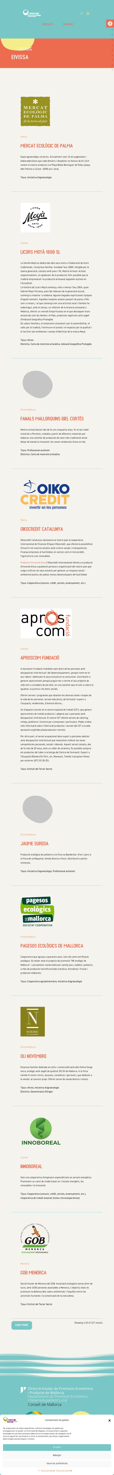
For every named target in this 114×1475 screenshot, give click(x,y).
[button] (109, 1420)
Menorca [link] (24, 1264)
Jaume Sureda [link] (34, 844)
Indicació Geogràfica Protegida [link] (76, 344)
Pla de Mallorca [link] (28, 410)
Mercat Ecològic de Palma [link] (46, 146)
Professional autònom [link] (38, 450)
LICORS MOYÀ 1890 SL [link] (40, 252)
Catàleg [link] (68, 24)
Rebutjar (57, 1455)
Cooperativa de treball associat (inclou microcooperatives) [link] (50, 1198)
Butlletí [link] (48, 24)
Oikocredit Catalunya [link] (41, 529)
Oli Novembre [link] (33, 1057)
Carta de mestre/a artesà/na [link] (45, 344)
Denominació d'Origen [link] (42, 1092)
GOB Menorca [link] (33, 1273)
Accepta (57, 1447)
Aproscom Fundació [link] (39, 658)
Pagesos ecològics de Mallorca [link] (51, 946)
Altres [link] (30, 340)
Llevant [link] (24, 243)
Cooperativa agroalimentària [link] (42, 981)
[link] (110, 23)
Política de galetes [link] (48, 1471)
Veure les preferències (57, 1464)
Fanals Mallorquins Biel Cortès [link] (52, 419)
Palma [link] (23, 137)
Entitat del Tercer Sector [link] (39, 769)
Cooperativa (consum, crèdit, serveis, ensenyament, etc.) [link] (56, 583)
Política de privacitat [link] (64, 1471)
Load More (21, 1325)
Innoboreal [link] (31, 1167)
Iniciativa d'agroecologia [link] (39, 177)
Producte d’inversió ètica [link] (33, 563)
